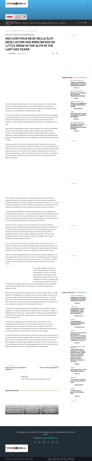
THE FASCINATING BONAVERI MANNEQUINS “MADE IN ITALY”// (50, 411)
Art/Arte (49, 407)
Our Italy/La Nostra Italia (31, 31)
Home (6, 31)
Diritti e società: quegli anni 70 (49, 367)
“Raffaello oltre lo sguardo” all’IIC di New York (77, 392)
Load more (74, 400)
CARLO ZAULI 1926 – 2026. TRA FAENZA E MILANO (78, 370)
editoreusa (13, 53)
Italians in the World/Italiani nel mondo (77, 347)
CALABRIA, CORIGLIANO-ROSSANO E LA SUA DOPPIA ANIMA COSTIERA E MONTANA (78, 127)
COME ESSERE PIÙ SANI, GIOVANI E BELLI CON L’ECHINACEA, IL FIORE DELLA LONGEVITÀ (32, 410)
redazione (76, 98)
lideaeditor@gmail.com (50, 438)
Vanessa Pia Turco (79, 315)
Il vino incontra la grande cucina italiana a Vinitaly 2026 (78, 381)
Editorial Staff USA (78, 108)
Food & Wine (73, 377)
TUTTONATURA (31, 406)
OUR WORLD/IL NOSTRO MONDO (17, 31)
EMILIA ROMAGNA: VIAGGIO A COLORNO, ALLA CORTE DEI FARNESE (78, 115)
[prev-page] (6, 417)
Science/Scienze (28, 34)
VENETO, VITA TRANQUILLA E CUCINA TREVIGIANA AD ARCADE (78, 105)
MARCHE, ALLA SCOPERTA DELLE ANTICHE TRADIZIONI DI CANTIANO (78, 94)
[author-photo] (71, 87)
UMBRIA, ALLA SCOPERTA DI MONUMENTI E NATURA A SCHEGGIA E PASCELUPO (14, 411)
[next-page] (9, 417)
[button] (83, 3)
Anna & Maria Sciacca (79, 327)
